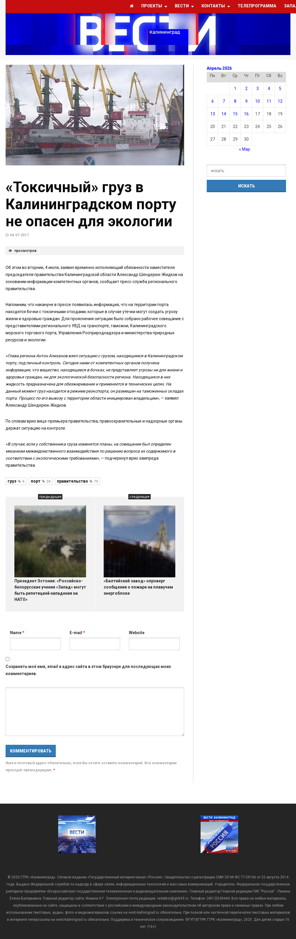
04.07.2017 (19, 235)
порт (41, 481)
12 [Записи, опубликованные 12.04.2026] (280, 101)
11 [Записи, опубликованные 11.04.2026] (269, 101)
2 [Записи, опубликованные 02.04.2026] (246, 88)
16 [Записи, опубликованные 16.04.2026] (246, 114)
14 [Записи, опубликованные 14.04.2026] (223, 114)
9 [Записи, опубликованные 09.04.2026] (246, 101)
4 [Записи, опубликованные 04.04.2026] (269, 88)
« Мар (244, 149)
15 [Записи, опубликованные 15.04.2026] (235, 114)
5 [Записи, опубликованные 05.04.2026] (280, 88)
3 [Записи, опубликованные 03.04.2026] (257, 88)
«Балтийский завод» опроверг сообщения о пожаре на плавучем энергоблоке (138, 587)
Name (17, 632)
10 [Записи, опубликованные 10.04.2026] (257, 101)
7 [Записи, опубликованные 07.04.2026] (224, 101)
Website (136, 632)
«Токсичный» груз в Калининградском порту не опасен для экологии (91, 204)
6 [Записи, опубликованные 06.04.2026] (212, 101)
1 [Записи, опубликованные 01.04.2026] (235, 88)
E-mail (77, 632)
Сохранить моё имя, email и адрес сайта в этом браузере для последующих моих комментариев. (88, 670)
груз (16, 481)
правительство (77, 481)
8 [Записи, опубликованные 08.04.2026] (235, 101)
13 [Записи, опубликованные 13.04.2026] (212, 114)
